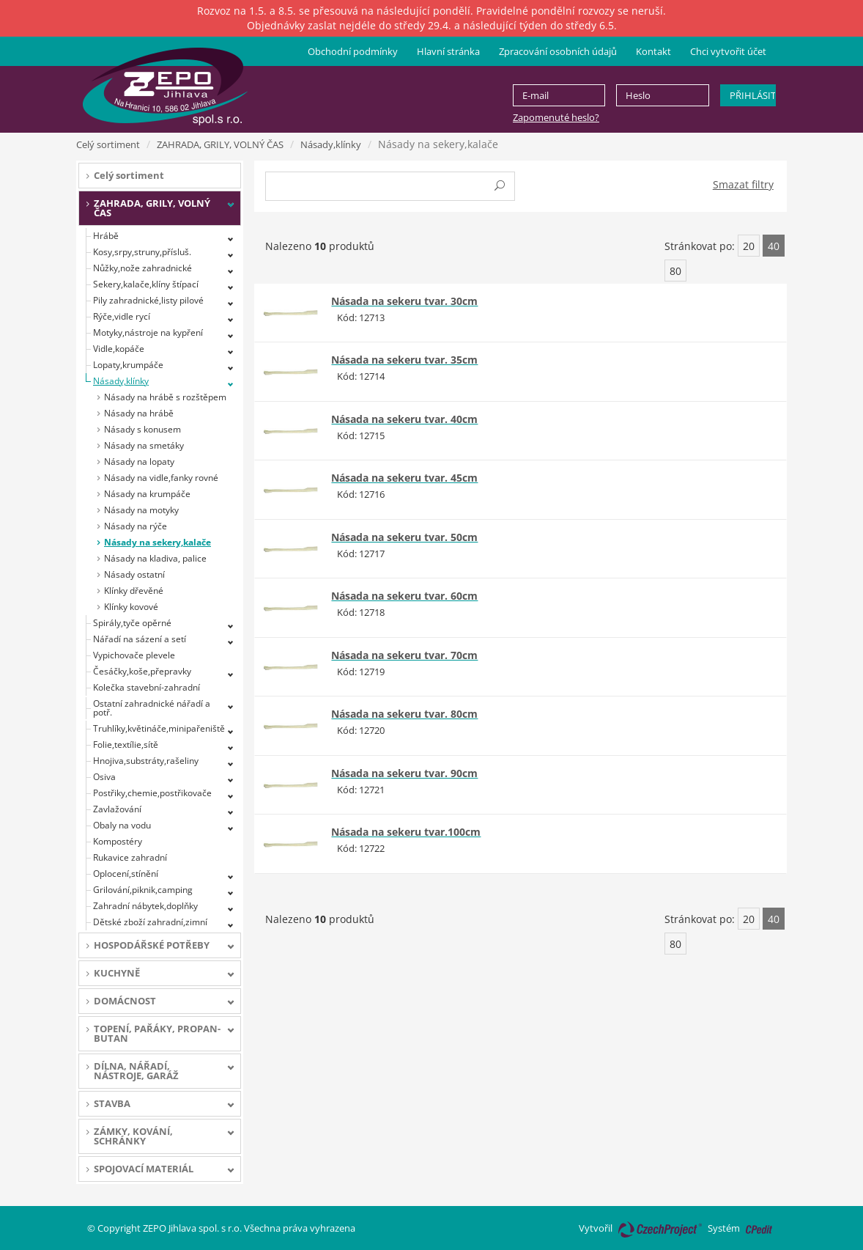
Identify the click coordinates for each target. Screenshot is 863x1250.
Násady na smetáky (144, 445)
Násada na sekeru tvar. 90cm (404, 773)
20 (749, 246)
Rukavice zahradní (130, 857)
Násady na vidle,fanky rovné (161, 477)
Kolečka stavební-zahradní (146, 687)
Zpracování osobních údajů (558, 51)
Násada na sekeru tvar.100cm (406, 832)
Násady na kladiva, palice (155, 558)
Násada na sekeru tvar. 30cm (404, 301)
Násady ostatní (134, 574)
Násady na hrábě (139, 413)
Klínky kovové (131, 606)
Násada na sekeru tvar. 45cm (404, 478)
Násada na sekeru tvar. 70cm (404, 655)
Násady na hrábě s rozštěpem (165, 397)
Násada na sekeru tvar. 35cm (404, 360)
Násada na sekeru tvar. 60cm (404, 596)
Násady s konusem (142, 429)
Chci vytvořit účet (728, 51)
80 (675, 271)
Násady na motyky (141, 510)
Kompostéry (117, 841)
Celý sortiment (108, 144)
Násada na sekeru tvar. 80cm (404, 714)
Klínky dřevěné (133, 590)
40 (773, 246)
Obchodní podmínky (353, 51)
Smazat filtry (743, 184)
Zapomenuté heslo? (556, 117)
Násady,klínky (330, 144)
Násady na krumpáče (147, 494)
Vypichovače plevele (134, 655)
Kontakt (653, 51)
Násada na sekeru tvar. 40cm (404, 419)
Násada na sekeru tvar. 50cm (404, 537)
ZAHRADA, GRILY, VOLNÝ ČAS (220, 144)
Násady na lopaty (139, 461)
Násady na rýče (135, 526)
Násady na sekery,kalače (157, 542)
